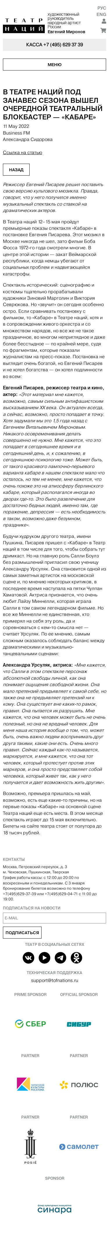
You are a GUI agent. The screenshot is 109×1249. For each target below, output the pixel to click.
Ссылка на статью (22, 152)
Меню (55, 64)
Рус (101, 8)
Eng (101, 14)
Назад (16, 169)
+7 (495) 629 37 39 (63, 44)
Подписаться (22, 932)
